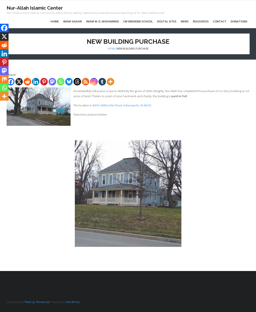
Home (111, 48)
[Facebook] (4, 28)
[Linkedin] (35, 81)
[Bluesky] (69, 81)
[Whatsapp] (60, 81)
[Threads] (77, 81)
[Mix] (4, 79)
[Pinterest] (44, 81)
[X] (19, 81)
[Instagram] (94, 81)
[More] (110, 81)
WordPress (73, 302)
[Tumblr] (102, 81)
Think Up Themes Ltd (37, 302)
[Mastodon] (52, 81)
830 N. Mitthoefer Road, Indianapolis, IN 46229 (122, 105)
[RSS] (85, 81)
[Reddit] (27, 81)
